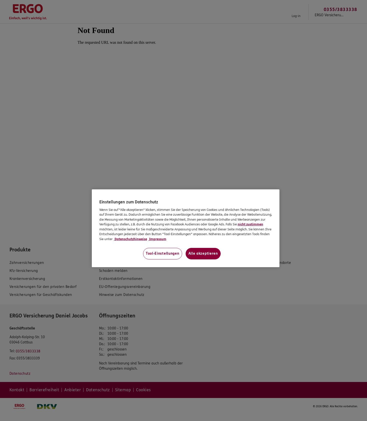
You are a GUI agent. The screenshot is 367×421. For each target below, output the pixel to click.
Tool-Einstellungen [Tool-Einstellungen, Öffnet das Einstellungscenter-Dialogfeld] (162, 253)
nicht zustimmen (250, 224)
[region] (185, 228)
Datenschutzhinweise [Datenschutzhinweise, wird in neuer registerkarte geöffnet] (130, 239)
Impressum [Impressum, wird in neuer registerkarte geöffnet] (157, 239)
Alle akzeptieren (203, 253)
